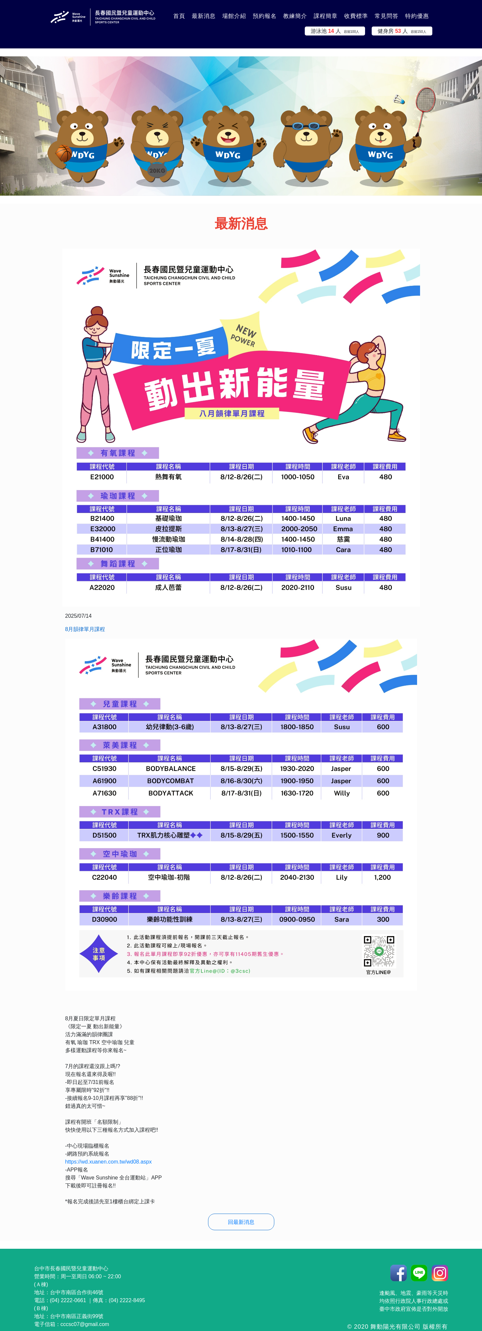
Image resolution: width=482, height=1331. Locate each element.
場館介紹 (234, 16)
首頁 (179, 16)
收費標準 (356, 16)
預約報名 (265, 16)
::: (161, 12)
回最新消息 (241, 1222)
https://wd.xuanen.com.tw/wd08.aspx (108, 1162)
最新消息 (204, 16)
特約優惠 (417, 16)
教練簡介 (295, 16)
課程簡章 (326, 16)
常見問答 (387, 16)
